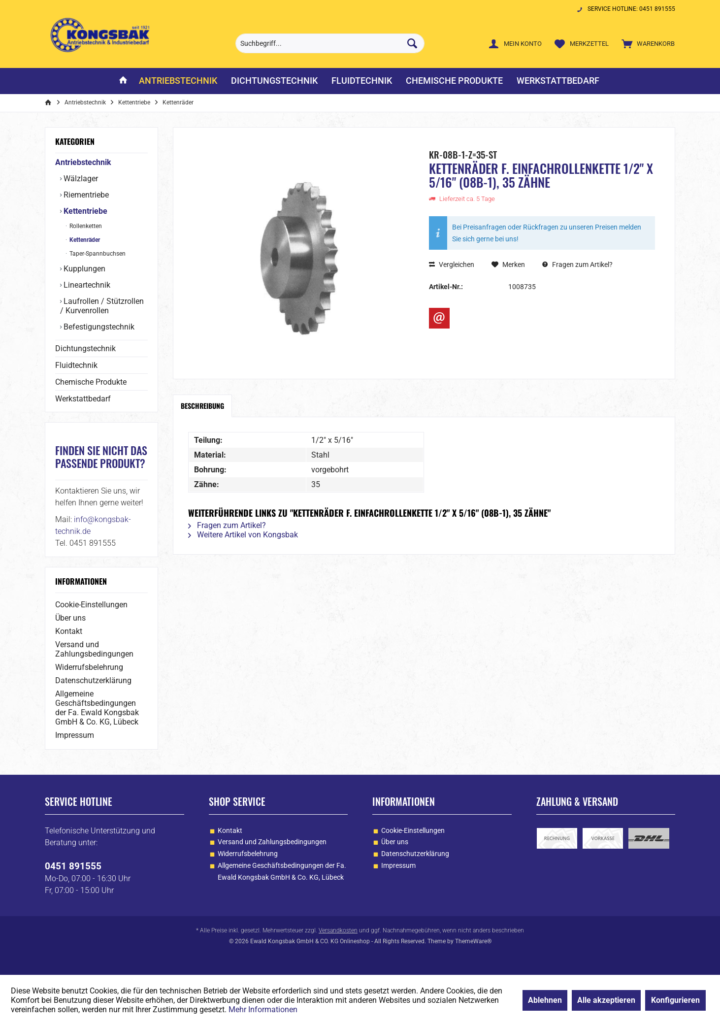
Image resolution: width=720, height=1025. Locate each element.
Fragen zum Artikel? (577, 264)
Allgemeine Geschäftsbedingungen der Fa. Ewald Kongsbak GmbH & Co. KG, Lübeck (97, 708)
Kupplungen (83, 268)
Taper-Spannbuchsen (97, 253)
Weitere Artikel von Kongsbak (243, 534)
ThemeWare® (473, 941)
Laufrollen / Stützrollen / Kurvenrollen (102, 306)
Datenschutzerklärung (93, 680)
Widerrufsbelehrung (89, 667)
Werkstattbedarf (83, 398)
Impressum (74, 735)
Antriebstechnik (83, 162)
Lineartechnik (86, 285)
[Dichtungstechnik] (274, 81)
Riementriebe (85, 194)
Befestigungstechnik (98, 326)
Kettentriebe (84, 211)
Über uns (70, 618)
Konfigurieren (675, 1000)
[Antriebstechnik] (178, 81)
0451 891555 (73, 866)
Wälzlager (80, 178)
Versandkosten (338, 930)
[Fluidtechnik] (362, 81)
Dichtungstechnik (85, 348)
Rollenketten (85, 226)
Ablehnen (545, 1000)
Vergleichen (451, 264)
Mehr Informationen (263, 1009)
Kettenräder (84, 239)
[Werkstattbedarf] (558, 81)
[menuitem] (646, 43)
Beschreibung (202, 405)
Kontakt (68, 631)
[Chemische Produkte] (454, 81)
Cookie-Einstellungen (91, 604)
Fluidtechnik (76, 365)
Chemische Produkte (91, 382)
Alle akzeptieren (606, 1000)
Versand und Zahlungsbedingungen (94, 649)
